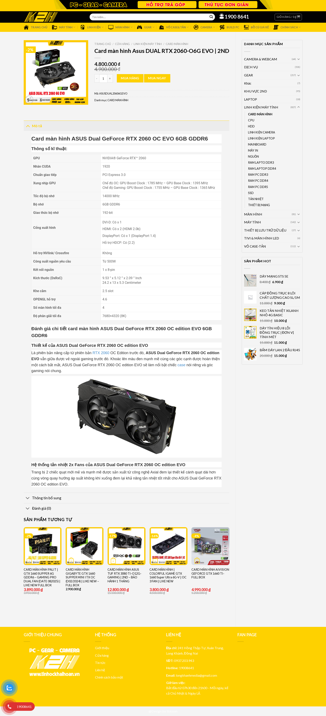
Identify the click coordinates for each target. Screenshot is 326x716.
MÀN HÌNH (253, 214)
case (181, 365)
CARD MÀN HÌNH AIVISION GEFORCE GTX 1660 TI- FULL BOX (210, 573)
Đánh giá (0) (37, 508)
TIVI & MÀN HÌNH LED (261, 238)
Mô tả (33, 125)
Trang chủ (102, 44)
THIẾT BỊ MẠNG (259, 205)
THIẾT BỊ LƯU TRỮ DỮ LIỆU (265, 230)
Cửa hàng (122, 44)
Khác (247, 83)
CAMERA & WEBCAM (260, 59)
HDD (251, 126)
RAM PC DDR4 (258, 180)
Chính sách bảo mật (109, 677)
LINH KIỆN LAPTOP (261, 138)
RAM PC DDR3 (258, 174)
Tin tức (100, 663)
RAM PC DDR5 (258, 187)
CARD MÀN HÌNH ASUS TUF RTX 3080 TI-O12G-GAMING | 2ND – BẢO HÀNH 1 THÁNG (124, 575)
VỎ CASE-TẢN (255, 246)
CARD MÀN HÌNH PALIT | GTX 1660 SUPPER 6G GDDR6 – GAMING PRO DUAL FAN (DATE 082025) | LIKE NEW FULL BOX (42, 577)
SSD (251, 193)
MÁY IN (253, 150)
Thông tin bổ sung (42, 498)
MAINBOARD (257, 144)
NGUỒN (253, 156)
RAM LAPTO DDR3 (261, 162)
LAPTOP (250, 99)
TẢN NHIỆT (256, 199)
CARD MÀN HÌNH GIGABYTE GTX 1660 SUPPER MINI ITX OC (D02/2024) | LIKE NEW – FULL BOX (82, 577)
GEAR (248, 75)
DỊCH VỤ (251, 67)
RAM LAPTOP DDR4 (262, 168)
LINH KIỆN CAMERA (261, 132)
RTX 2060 (101, 353)
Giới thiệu (102, 648)
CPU (251, 120)
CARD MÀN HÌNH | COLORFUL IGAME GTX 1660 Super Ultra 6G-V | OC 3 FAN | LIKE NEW (167, 575)
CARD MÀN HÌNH (260, 114)
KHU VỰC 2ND (255, 91)
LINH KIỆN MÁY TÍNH (261, 107)
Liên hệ (100, 670)
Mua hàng (130, 78)
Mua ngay (157, 78)
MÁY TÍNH (252, 222)
